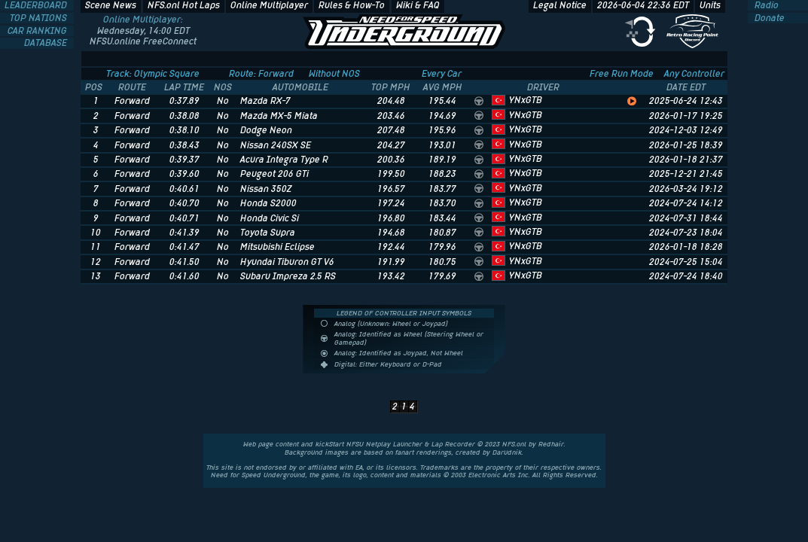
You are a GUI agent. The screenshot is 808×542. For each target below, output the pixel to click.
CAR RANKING (38, 31)
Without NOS (334, 74)
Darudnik (507, 452)
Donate (768, 18)
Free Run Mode (622, 74)
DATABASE (47, 43)
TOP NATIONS (39, 18)
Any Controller (694, 74)
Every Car (442, 74)
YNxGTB (525, 100)
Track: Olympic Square (153, 74)
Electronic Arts (492, 475)
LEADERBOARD (37, 5)
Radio (765, 5)
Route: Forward (261, 74)
